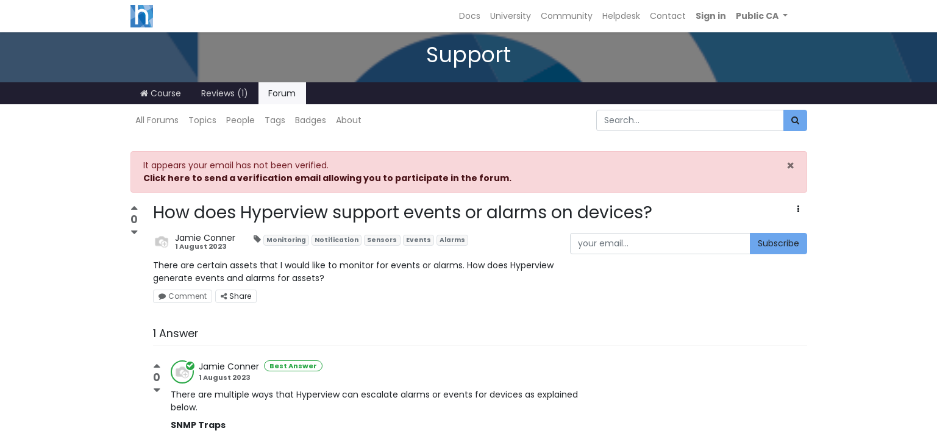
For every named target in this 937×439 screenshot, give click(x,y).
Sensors (382, 239)
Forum (282, 93)
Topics (202, 120)
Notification (336, 239)
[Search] (795, 120)
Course (160, 93)
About (349, 120)
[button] (762, 16)
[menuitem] (469, 16)
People (240, 120)
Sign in (711, 16)
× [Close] (790, 165)
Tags (275, 120)
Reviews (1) (224, 93)
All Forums (157, 120)
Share (236, 296)
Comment (183, 296)
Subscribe (778, 243)
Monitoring (286, 239)
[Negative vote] (134, 232)
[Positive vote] (134, 209)
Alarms (452, 239)
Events (418, 239)
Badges (310, 120)
